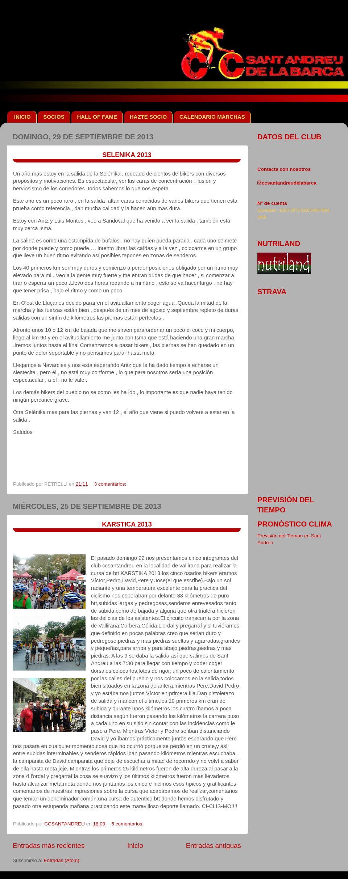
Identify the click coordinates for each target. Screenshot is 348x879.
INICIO (22, 117)
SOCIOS (53, 117)
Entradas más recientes (48, 845)
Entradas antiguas (213, 845)
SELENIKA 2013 (126, 155)
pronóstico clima (294, 524)
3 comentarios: (111, 484)
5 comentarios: (128, 824)
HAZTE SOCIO (148, 117)
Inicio (135, 845)
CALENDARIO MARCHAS (212, 117)
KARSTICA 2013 (127, 524)
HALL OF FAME (97, 117)
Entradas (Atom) (61, 860)
